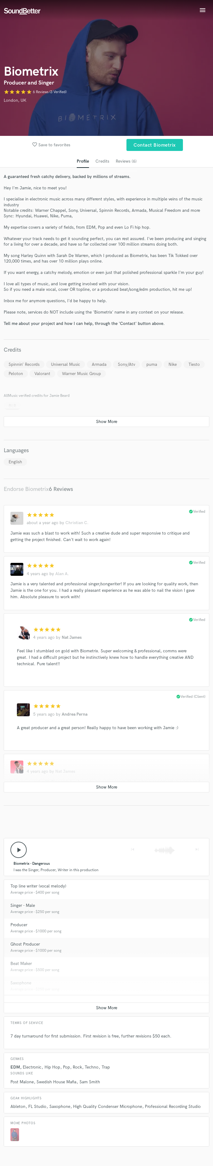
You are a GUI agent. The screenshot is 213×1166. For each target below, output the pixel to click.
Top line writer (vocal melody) (38, 886)
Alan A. (62, 573)
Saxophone (20, 983)
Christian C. (76, 522)
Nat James (72, 637)
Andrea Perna (74, 714)
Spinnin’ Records (24, 364)
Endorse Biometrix (26, 489)
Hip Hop (52, 1067)
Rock (77, 1067)
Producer (18, 924)
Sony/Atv (126, 364)
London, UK (15, 100)
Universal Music (65, 364)
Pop (66, 1067)
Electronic (32, 1067)
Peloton (16, 373)
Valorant (42, 373)
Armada (99, 364)
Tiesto (194, 364)
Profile (83, 161)
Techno (92, 1067)
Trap (106, 1067)
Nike (172, 364)
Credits (102, 161)
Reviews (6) (126, 161)
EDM (15, 1067)
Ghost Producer (25, 944)
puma (151, 364)
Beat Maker (21, 963)
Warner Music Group (81, 373)
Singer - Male (22, 905)
